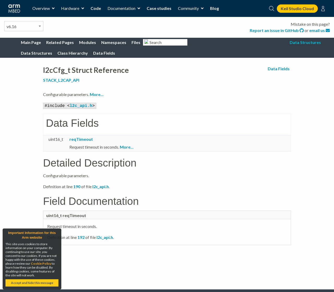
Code (96, 8)
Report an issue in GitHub (277, 30)
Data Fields (279, 68)
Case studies (159, 8)
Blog (214, 8)
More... (97, 94)
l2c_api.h (81, 105)
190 (76, 185)
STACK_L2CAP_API (61, 80)
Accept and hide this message (32, 283)
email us (319, 30)
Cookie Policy (41, 263)
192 (81, 236)
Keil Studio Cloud (297, 8)
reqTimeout (81, 138)
